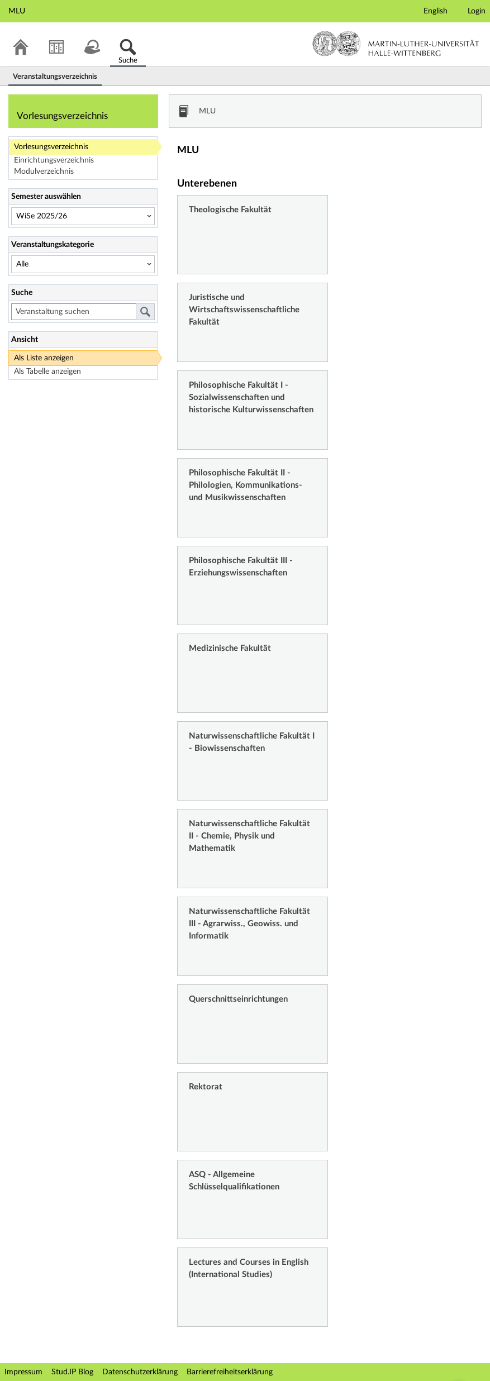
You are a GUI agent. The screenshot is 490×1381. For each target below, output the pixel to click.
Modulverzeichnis (44, 171)
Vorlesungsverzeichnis (51, 147)
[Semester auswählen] (83, 216)
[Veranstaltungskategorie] (83, 264)
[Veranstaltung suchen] (73, 311)
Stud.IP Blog (72, 1372)
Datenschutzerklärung (140, 1372)
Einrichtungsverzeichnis (54, 160)
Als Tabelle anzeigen (47, 371)
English (436, 11)
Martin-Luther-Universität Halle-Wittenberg (395, 43)
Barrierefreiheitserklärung (230, 1372)
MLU (207, 111)
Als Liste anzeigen (44, 358)
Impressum (23, 1372)
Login (477, 11)
